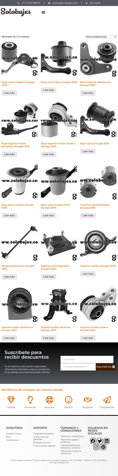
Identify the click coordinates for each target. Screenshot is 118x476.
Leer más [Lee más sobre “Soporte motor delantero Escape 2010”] (9, 338)
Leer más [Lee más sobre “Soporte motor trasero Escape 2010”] (88, 338)
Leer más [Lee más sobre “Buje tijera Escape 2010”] (88, 151)
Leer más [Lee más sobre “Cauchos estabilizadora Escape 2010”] (88, 215)
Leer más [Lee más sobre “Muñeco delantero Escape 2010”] (9, 276)
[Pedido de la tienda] (100, 36)
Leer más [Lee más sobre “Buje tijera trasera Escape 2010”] (9, 215)
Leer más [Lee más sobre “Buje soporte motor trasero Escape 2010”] (48, 154)
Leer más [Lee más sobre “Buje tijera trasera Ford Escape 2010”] (48, 215)
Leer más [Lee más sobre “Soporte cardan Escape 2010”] (88, 273)
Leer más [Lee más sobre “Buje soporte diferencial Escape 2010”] (88, 93)
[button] (43, 12)
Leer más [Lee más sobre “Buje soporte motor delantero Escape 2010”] (9, 154)
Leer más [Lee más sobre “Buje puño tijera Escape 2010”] (48, 90)
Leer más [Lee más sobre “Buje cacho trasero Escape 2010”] (9, 93)
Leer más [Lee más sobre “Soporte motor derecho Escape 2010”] (48, 338)
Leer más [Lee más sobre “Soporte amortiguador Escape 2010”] (48, 276)
